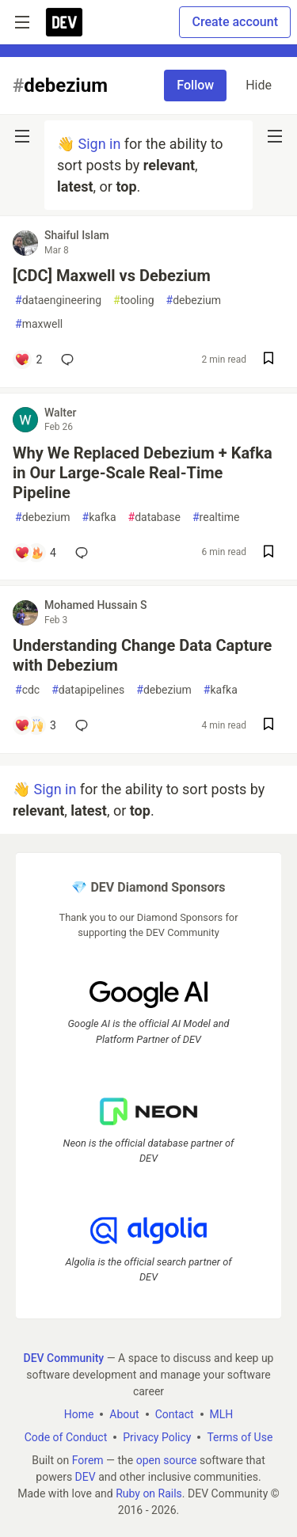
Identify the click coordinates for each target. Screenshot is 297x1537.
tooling (133, 300)
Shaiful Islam (76, 235)
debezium (194, 300)
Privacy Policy (157, 1436)
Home (79, 1413)
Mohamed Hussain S (95, 605)
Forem (88, 1459)
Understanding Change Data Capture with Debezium (142, 655)
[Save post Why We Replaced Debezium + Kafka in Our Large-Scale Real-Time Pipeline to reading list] (268, 553)
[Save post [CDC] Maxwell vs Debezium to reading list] (268, 360)
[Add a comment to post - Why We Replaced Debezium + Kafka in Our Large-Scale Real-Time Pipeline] (35, 552)
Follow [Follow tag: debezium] (195, 85)
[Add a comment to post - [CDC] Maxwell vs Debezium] (28, 359)
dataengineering (58, 300)
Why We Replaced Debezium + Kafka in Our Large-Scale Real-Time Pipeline (142, 472)
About (124, 1413)
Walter (60, 412)
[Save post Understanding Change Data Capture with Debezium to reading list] (268, 726)
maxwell (39, 324)
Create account (235, 21)
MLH (222, 1413)
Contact (174, 1413)
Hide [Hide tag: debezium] (259, 85)
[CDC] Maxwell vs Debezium (112, 275)
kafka (99, 517)
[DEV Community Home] (64, 22)
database (154, 517)
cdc (27, 690)
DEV (85, 1476)
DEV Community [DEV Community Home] (64, 1357)
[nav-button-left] (22, 136)
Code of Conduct (66, 1436)
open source (166, 1459)
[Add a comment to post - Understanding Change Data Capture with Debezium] (35, 725)
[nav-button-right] (275, 136)
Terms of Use (239, 1436)
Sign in (99, 143)
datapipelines (87, 690)
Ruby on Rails (149, 1492)
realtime (215, 517)
